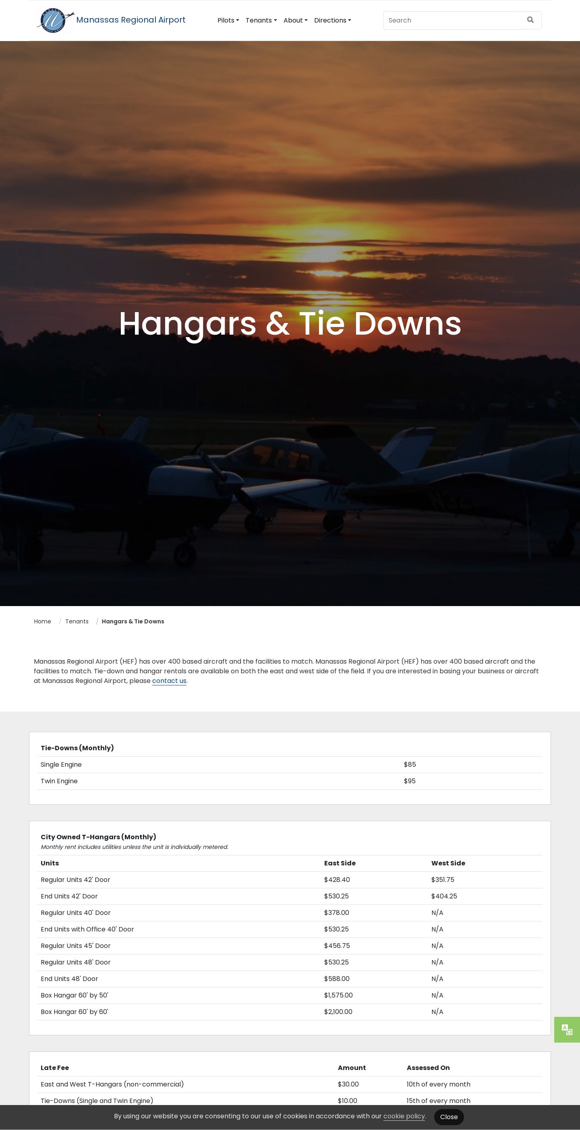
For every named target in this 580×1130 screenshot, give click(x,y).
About (293, 20)
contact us (169, 680)
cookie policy (404, 1116)
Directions (330, 20)
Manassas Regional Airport (111, 19)
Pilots (226, 20)
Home (42, 621)
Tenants (259, 20)
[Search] (452, 20)
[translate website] (567, 1030)
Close (449, 1117)
